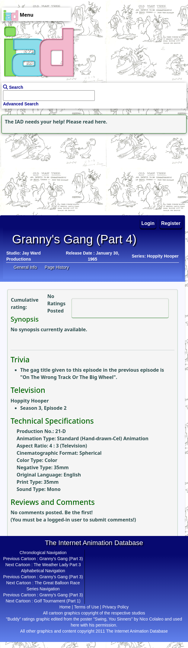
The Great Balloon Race (57, 582)
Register (170, 223)
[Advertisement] (37, 172)
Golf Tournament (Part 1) (57, 600)
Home (65, 607)
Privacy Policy (115, 607)
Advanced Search (21, 103)
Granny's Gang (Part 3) (61, 558)
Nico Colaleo (151, 619)
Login (148, 223)
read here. (95, 121)
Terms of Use (86, 607)
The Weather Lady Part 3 (57, 564)
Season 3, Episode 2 (43, 408)
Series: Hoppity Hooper (155, 256)
